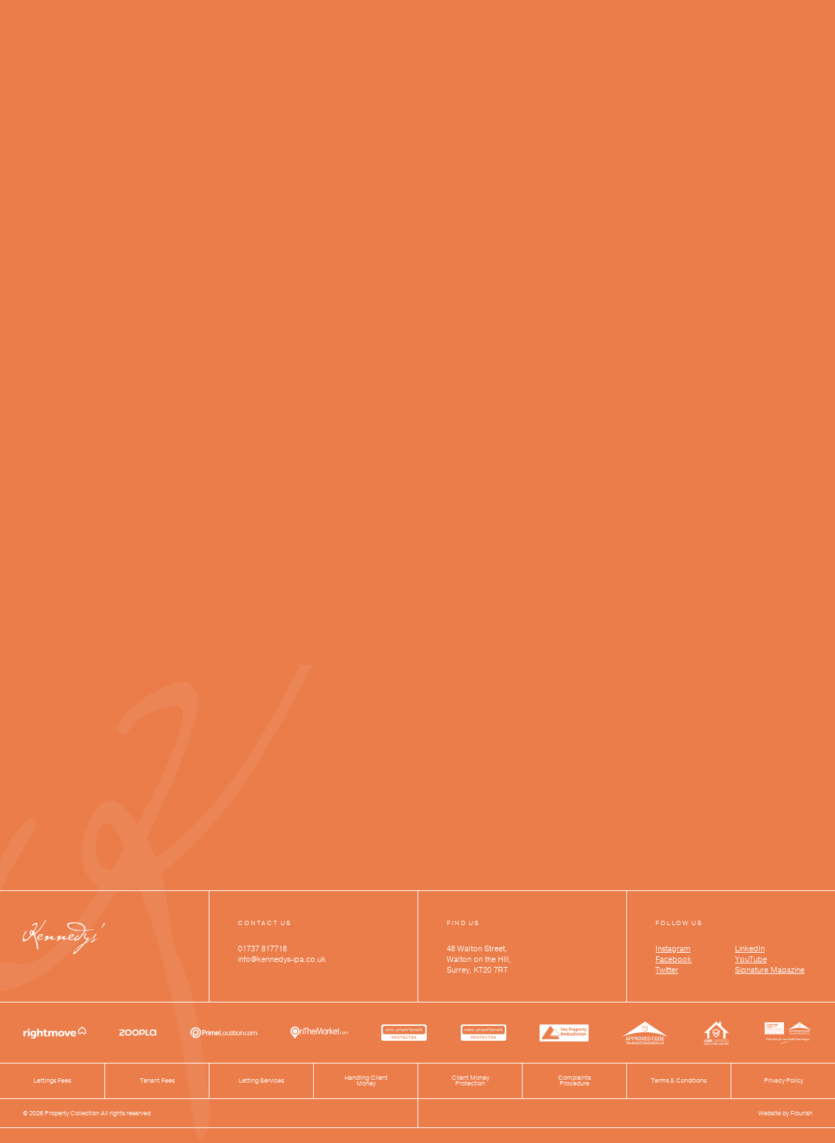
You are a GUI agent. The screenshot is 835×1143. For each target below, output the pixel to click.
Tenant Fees (157, 1081)
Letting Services (261, 1081)
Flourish (801, 1113)
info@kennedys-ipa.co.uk (282, 959)
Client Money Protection (470, 1081)
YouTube (751, 959)
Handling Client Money (366, 1081)
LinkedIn (750, 949)
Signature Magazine (769, 970)
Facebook (673, 959)
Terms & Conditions (678, 1081)
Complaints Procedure (574, 1081)
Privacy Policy (783, 1081)
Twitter (666, 970)
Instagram (672, 949)
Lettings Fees (52, 1081)
